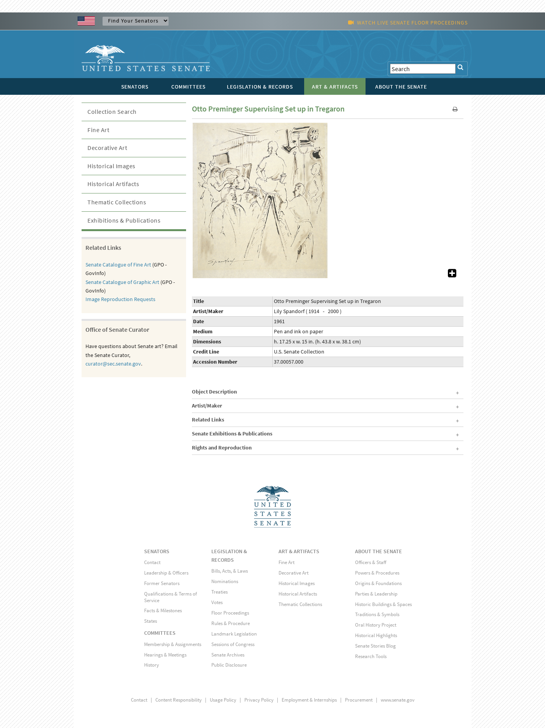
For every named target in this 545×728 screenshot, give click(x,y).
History (151, 665)
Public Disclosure (229, 665)
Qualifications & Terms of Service (170, 597)
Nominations (224, 581)
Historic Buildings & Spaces (383, 604)
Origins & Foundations (378, 583)
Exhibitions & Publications (123, 220)
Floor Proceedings (230, 613)
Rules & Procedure (230, 623)
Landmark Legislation (234, 633)
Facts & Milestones (163, 610)
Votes (217, 602)
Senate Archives (227, 654)
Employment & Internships (309, 700)
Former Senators (161, 583)
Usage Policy (223, 700)
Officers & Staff (370, 562)
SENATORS (156, 551)
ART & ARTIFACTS (299, 551)
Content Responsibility (178, 700)
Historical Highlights (376, 635)
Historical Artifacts (113, 184)
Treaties (219, 592)
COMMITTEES (160, 632)
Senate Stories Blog (375, 646)
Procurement (359, 700)
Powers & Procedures (377, 573)
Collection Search (112, 111)
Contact (152, 562)
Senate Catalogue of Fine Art (118, 264)
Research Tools (371, 656)
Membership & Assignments (172, 644)
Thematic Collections (116, 202)
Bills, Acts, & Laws (229, 571)
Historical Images (111, 166)
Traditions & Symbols (377, 614)
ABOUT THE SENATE (378, 551)
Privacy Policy (258, 700)
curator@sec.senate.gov (113, 363)
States (150, 621)
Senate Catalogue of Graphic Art (122, 282)
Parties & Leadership (376, 593)
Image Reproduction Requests (120, 299)
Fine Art (98, 130)
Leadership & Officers (166, 573)
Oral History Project (375, 625)
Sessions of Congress (232, 644)
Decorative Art (107, 148)
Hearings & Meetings (165, 654)
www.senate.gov (397, 700)
